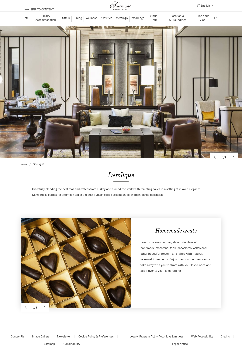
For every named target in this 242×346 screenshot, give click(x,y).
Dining (78, 25)
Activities (106, 25)
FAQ (216, 25)
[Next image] (233, 320)
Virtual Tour (154, 25)
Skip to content (39, 9)
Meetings (122, 25)
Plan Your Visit (203, 25)
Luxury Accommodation (46, 25)
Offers (66, 25)
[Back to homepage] (121, 9)
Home (24, 328)
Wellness (91, 25)
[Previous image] (214, 320)
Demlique (38, 328)
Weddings (137, 25)
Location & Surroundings (177, 25)
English (207, 9)
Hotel (26, 25)
